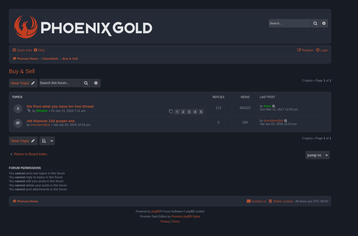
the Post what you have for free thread (60, 106)
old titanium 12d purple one (51, 121)
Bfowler (42, 110)
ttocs (267, 106)
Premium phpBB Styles (185, 216)
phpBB (155, 211)
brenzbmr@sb (40, 124)
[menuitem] (38, 50)
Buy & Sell (22, 71)
